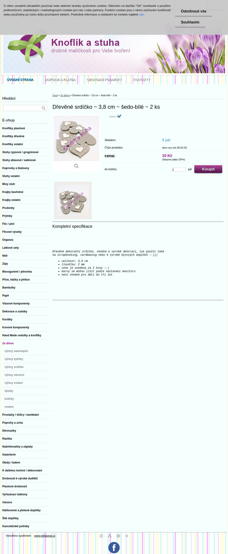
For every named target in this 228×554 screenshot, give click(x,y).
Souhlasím (190, 22)
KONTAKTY (141, 79)
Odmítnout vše (193, 11)
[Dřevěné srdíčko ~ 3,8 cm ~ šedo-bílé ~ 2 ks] (76, 143)
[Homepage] (20, 79)
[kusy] (179, 169)
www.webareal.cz (44, 535)
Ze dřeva (64, 95)
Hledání (9, 98)
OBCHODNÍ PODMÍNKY (104, 79)
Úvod (55, 95)
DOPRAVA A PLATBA (60, 79)
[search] (43, 108)
